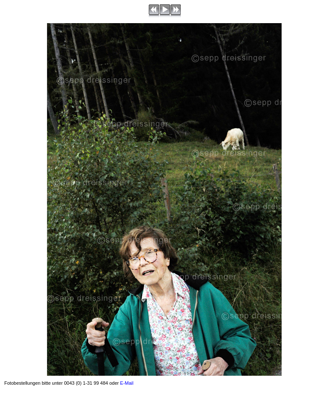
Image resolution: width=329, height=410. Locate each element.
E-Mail (126, 383)
